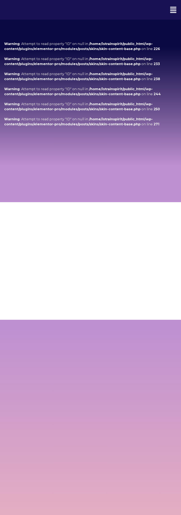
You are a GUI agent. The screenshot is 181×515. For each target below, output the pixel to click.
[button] (173, 9)
